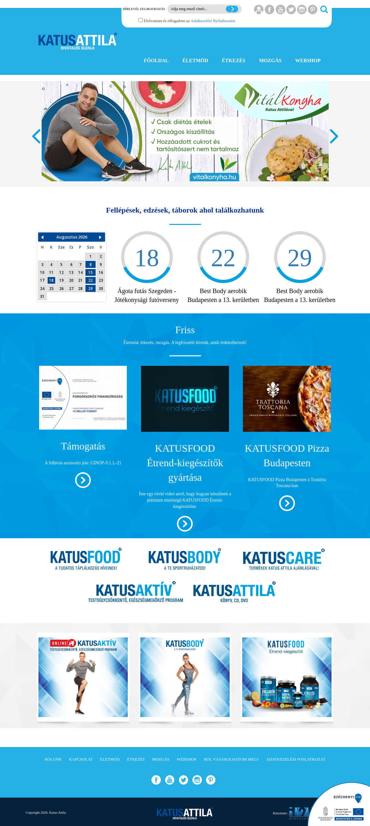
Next (334, 136)
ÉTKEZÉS (233, 60)
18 (51, 280)
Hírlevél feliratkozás (144, 9)
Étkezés (136, 759)
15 (90, 272)
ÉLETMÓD (195, 60)
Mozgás (160, 759)
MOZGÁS (270, 60)
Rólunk (53, 759)
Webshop (186, 759)
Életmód (110, 759)
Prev (36, 136)
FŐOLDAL (156, 60)
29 (90, 288)
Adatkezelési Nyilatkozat (295, 759)
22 (90, 280)
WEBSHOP (308, 60)
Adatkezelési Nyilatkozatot (213, 20)
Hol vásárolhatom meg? (231, 759)
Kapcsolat (81, 759)
